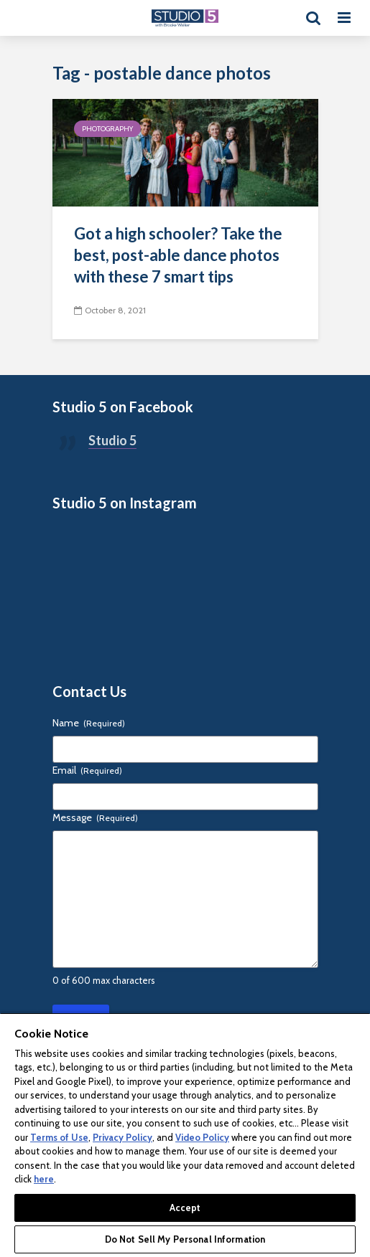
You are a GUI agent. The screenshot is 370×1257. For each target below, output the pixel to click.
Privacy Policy (122, 1137)
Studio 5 (112, 440)
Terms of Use (59, 1137)
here (44, 1179)
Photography (107, 128)
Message (95, 817)
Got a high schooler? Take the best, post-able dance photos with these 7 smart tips (178, 255)
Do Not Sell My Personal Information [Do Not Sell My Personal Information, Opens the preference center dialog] (185, 1239)
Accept (185, 1207)
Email (87, 770)
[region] (185, 1134)
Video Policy (202, 1137)
